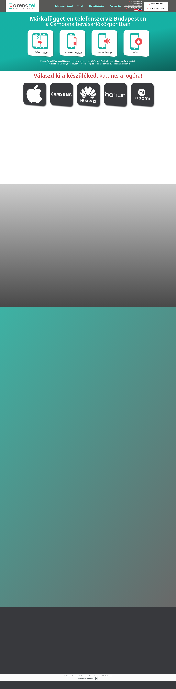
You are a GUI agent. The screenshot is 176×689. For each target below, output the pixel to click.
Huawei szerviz (88, 479)
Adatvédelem (127, 669)
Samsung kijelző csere (131, 647)
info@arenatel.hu (70, 673)
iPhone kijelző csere (130, 637)
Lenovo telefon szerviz (131, 615)
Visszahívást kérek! (88, 406)
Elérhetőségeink (96, 6)
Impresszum (127, 666)
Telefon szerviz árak (64, 6)
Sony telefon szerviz (130, 626)
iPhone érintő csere (130, 635)
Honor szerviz (144, 479)
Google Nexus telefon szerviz (134, 617)
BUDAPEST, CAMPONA (134, 8)
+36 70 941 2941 (156, 4)
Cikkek (80, 6)
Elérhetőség (127, 599)
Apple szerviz (32, 479)
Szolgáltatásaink (129, 603)
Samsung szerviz (60, 479)
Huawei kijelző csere (130, 656)
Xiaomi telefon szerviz (131, 628)
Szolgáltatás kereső (156, 8)
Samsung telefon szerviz (132, 623)
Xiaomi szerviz (116, 479)
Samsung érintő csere (131, 644)
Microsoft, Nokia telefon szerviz (135, 620)
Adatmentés (115, 6)
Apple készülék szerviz (131, 607)
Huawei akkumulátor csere (133, 650)
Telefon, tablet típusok (131, 662)
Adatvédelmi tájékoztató (86, 678)
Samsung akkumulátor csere (134, 641)
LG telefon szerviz (129, 612)
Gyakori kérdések (129, 672)
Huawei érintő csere (130, 653)
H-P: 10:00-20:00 (135, 2)
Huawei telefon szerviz (131, 609)
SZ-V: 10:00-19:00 (136, 4)
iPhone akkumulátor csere (133, 632)
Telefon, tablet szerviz (131, 660)
